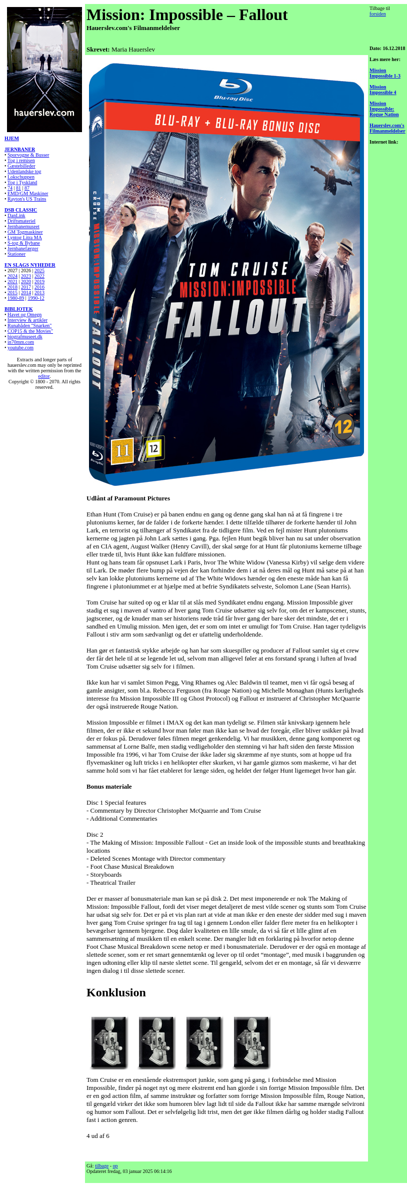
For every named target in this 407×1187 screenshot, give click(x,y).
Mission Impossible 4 (383, 89)
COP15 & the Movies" (30, 331)
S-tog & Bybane (24, 243)
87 (27, 188)
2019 (39, 281)
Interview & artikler (28, 320)
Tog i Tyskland (23, 182)
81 (18, 188)
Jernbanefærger (23, 248)
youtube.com (21, 347)
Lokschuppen (21, 177)
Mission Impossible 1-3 (385, 73)
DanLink (17, 215)
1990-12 (36, 298)
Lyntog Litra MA (25, 237)
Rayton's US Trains (27, 199)
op (115, 1165)
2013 (39, 292)
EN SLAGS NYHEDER (30, 265)
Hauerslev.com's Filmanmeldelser (388, 128)
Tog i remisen (21, 160)
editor (44, 376)
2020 (26, 281)
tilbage (101, 1165)
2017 (26, 287)
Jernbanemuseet (24, 226)
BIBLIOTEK (18, 309)
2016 (39, 287)
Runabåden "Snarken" (30, 325)
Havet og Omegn (25, 314)
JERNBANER (19, 149)
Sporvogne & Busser (28, 155)
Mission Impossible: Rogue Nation (384, 109)
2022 (39, 276)
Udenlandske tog (25, 171)
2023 (26, 276)
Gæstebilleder (22, 166)
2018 (13, 287)
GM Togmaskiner (25, 232)
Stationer (17, 254)
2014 (26, 292)
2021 (13, 281)
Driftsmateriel (22, 221)
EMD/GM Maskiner (28, 193)
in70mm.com (21, 342)
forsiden (378, 14)
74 (10, 188)
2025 (39, 270)
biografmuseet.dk (25, 336)
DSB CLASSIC (20, 210)
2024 (13, 276)
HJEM (11, 138)
